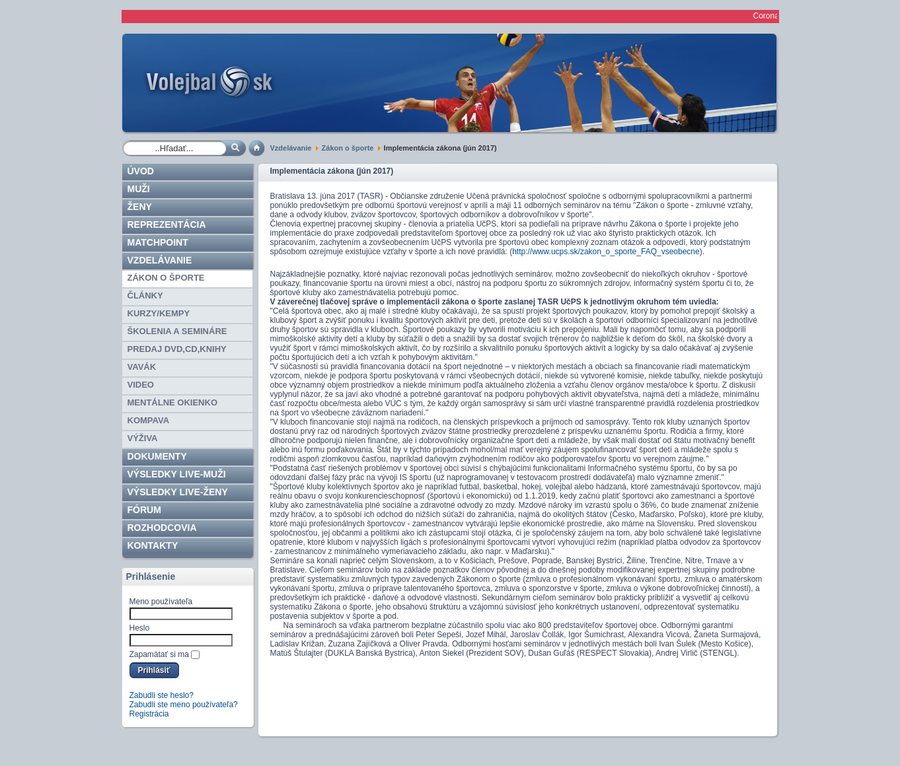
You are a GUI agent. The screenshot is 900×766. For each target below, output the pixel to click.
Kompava (149, 420)
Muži (139, 189)
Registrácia (149, 713)
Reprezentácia (167, 224)
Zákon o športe (348, 148)
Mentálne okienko (173, 402)
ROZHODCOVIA (162, 527)
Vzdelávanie (291, 148)
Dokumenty (157, 456)
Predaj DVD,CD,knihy (177, 349)
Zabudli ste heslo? (162, 695)
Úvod (141, 171)
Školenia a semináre (177, 331)
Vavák (142, 367)
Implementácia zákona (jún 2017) (332, 171)
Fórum (144, 510)
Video (141, 385)
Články (145, 295)
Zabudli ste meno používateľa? (184, 704)
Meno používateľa (161, 601)
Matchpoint (158, 242)
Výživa (143, 438)
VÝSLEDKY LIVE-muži (177, 474)
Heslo (140, 628)
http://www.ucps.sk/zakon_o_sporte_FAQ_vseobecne (606, 251)
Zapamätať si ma (160, 654)
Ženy (140, 206)
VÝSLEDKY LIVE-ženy (178, 492)
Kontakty (153, 545)
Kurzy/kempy (159, 313)
